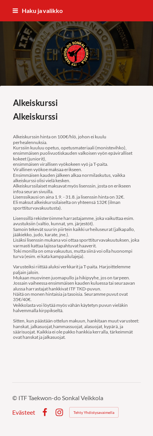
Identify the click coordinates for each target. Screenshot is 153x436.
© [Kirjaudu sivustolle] (15, 397)
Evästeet (23, 412)
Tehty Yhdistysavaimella (93, 412)
